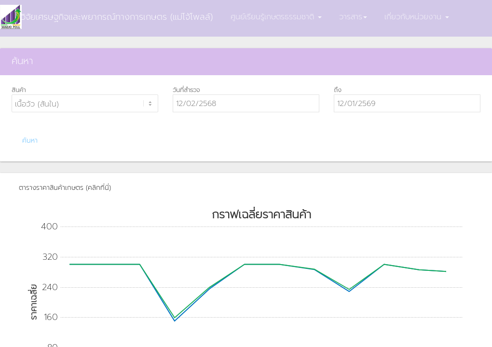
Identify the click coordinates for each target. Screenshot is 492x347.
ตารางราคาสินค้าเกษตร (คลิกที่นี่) (65, 188)
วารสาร (353, 17)
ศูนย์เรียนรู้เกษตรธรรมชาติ (276, 17)
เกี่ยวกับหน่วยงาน (416, 17)
